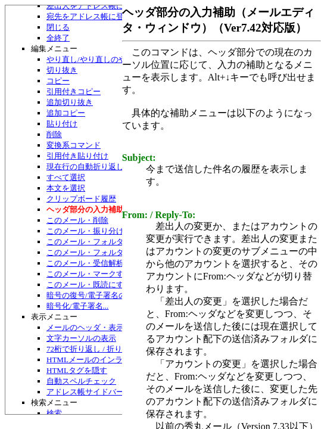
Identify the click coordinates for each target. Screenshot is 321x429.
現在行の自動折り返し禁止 (92, 166)
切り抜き (61, 70)
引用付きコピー (73, 91)
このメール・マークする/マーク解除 (109, 273)
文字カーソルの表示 (81, 338)
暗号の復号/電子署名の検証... (96, 295)
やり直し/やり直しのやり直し (97, 59)
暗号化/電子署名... (77, 305)
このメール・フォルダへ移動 (96, 241)
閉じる (58, 27)
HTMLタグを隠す (76, 370)
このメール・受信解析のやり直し (104, 263)
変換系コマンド (73, 145)
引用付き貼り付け (77, 155)
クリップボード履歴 (81, 198)
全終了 (58, 37)
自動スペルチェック (81, 381)
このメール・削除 (77, 220)
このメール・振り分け (85, 230)
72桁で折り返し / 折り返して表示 (103, 348)
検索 (54, 413)
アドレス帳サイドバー (85, 391)
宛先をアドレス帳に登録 (89, 16)
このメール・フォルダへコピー (100, 252)
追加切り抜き (69, 102)
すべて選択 (65, 177)
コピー (58, 80)
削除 (54, 134)
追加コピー (65, 112)
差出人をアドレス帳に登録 (92, 5)
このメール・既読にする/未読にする (109, 284)
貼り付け (61, 123)
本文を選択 (65, 188)
